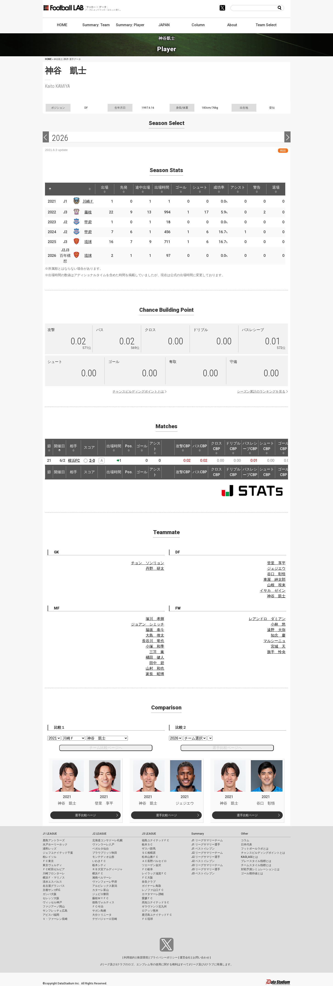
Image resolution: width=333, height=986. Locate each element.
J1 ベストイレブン (203, 848)
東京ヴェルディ (52, 865)
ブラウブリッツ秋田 (104, 852)
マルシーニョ (274, 641)
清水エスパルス (52, 881)
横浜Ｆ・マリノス (54, 877)
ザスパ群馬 (149, 848)
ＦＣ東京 (48, 861)
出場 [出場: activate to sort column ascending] (104, 189)
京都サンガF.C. (52, 890)
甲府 (88, 222)
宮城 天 (278, 646)
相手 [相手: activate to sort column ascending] (73, 448)
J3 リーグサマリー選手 (205, 869)
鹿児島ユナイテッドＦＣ (157, 914)
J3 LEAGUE (149, 833)
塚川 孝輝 (155, 619)
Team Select (266, 25)
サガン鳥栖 (99, 910)
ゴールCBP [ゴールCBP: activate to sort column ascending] (283, 447)
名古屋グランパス (54, 885)
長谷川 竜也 (153, 641)
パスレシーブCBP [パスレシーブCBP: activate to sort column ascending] (250, 447)
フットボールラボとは (255, 848)
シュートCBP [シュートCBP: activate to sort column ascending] (266, 447)
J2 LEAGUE (99, 833)
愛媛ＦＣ (147, 898)
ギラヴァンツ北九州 (154, 906)
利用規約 (129, 957)
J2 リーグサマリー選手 (205, 856)
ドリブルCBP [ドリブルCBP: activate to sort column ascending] (233, 447)
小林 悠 (278, 624)
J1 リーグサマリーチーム (207, 840)
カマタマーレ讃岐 (153, 894)
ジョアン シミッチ (147, 624)
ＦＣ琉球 (147, 919)
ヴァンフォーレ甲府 (104, 881)
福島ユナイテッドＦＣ (155, 840)
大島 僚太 (155, 635)
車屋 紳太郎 (274, 579)
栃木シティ (99, 865)
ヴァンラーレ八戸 (103, 844)
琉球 (88, 242)
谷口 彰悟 (276, 574)
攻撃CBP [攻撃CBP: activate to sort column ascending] (183, 448)
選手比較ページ (85, 815)
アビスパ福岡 (51, 914)
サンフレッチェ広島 (55, 910)
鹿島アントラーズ (54, 840)
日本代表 (246, 844)
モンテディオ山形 (103, 856)
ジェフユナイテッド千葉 (58, 852)
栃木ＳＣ (147, 844)
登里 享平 (276, 563)
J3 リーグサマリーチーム (207, 865)
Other (244, 833)
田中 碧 (156, 663)
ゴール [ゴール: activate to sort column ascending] (180, 189)
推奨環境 (142, 957)
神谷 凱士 (276, 596)
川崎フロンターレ (54, 873)
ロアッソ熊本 (150, 910)
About (232, 25)
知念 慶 (278, 635)
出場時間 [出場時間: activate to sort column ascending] (161, 189)
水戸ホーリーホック (55, 844)
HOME (62, 25)
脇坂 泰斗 (155, 630)
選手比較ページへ (227, 748)
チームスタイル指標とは (256, 865)
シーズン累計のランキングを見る (261, 391)
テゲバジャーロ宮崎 (104, 919)
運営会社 (185, 957)
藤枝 (88, 212)
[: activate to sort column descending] (50, 189)
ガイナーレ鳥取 (151, 885)
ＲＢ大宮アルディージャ (107, 869)
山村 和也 (155, 668)
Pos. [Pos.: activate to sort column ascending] (129, 448)
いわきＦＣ (99, 861)
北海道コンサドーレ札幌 (107, 840)
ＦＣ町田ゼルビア (54, 869)
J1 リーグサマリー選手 (205, 844)
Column (198, 25)
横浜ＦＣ (97, 873)
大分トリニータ (102, 914)
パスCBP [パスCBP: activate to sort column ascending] (200, 448)
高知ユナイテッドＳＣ (155, 902)
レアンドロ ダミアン (267, 619)
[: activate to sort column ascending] (60, 189)
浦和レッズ (49, 848)
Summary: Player (130, 25)
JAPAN (164, 25)
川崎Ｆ (88, 201)
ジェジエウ (276, 568)
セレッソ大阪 (51, 898)
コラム (245, 840)
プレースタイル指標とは (256, 861)
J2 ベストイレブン (203, 861)
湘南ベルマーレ (102, 877)
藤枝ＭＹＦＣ (100, 898)
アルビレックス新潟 (104, 885)
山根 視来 (276, 585)
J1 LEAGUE (50, 833)
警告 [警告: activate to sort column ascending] (256, 189)
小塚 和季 (155, 646)
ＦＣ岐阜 (147, 869)
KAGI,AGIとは (249, 856)
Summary (197, 833)
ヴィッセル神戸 (52, 902)
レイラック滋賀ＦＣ (154, 873)
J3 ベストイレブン (203, 873)
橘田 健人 (155, 657)
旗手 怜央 (276, 652)
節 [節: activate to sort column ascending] (49, 448)
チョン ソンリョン (147, 563)
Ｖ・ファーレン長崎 (55, 919)
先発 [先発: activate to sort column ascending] (123, 189)
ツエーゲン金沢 (151, 865)
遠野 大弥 (276, 630)
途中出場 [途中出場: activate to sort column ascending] (142, 189)
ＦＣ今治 (97, 906)
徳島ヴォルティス (103, 902)
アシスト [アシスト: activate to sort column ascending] (237, 189)
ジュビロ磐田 (100, 894)
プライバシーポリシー (164, 957)
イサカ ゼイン (272, 590)
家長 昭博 (155, 674)
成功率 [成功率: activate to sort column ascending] (218, 189)
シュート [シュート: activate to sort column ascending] (200, 189)
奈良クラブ (149, 881)
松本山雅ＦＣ (150, 856)
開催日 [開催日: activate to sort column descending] (59, 448)
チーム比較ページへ (105, 748)
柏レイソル (49, 856)
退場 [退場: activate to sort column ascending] (276, 189)
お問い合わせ (201, 957)
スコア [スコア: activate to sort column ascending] (89, 447)
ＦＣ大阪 (147, 877)
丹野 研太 (155, 568)
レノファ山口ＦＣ (153, 890)
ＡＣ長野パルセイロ (154, 861)
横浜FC (74, 460)
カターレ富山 (100, 890)
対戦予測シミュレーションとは (260, 869)
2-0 (92, 460)
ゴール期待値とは (252, 873)
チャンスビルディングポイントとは (138, 391)
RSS (283, 150)
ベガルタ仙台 (100, 848)
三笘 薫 (156, 652)
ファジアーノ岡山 (54, 906)
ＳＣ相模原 (149, 852)
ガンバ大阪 (49, 894)
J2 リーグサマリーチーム (207, 852)
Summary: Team (96, 25)
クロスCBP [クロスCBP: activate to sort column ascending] (216, 447)
